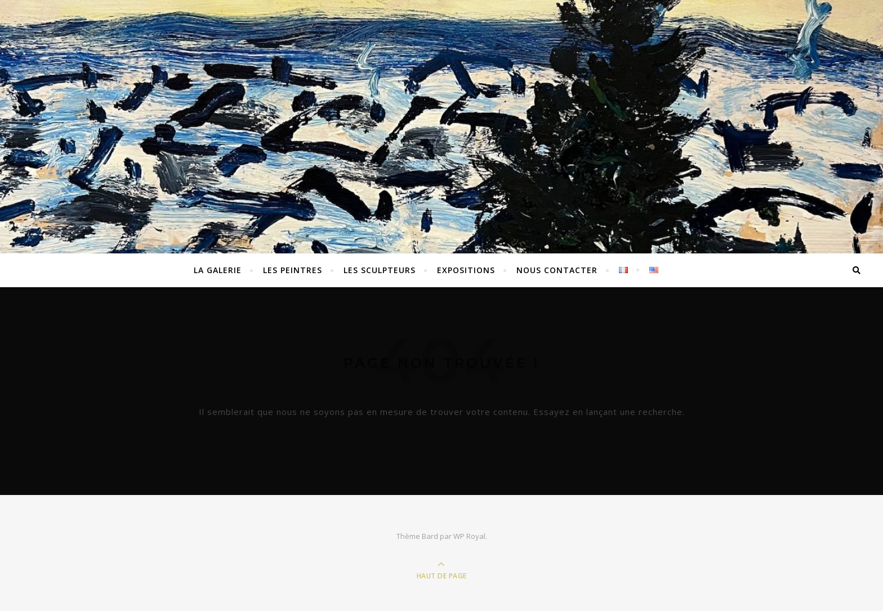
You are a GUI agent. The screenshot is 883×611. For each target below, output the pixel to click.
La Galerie (218, 270)
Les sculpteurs (380, 270)
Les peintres (292, 270)
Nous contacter (556, 270)
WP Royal (469, 536)
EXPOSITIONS (466, 270)
